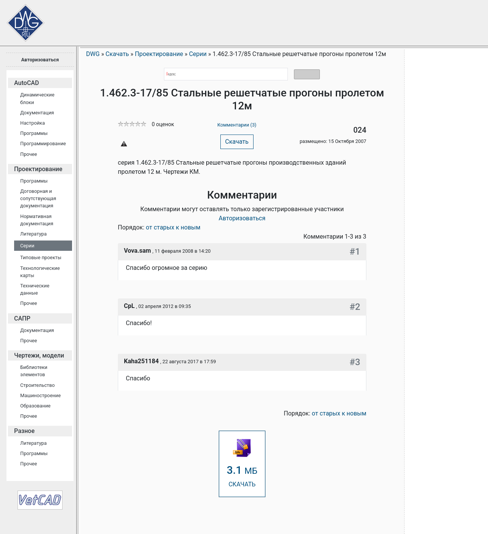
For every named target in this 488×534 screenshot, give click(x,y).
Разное (24, 431)
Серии (27, 246)
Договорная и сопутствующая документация (38, 198)
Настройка (32, 123)
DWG (93, 54)
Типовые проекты (40, 257)
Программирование (43, 143)
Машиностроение (40, 395)
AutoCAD (26, 83)
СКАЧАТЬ (242, 463)
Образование (35, 406)
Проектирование (38, 169)
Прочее (28, 154)
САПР (22, 318)
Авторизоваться (40, 60)
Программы (34, 133)
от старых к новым (173, 227)
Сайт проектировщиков (19, 19)
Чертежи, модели (39, 355)
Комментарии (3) (237, 125)
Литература (33, 234)
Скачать (237, 141)
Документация (37, 112)
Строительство (37, 385)
